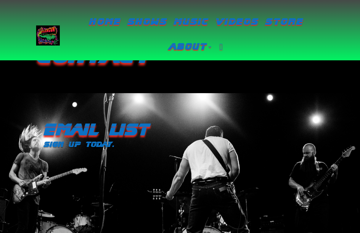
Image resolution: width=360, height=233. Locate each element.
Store (284, 22)
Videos (236, 22)
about (188, 47)
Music (191, 22)
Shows (147, 22)
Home (105, 22)
